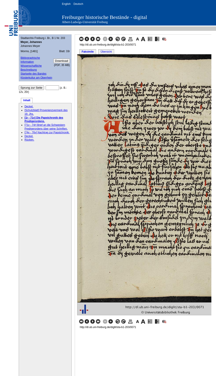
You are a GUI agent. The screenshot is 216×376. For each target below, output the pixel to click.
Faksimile (88, 51)
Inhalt (26, 100)
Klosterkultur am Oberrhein (36, 77)
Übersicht (106, 51)
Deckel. (28, 106)
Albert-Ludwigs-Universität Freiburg (85, 22)
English (66, 4)
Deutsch (78, 4)
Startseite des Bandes (33, 73)
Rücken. (29, 139)
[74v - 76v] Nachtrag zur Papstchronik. (46, 132)
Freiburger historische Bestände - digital (104, 17)
